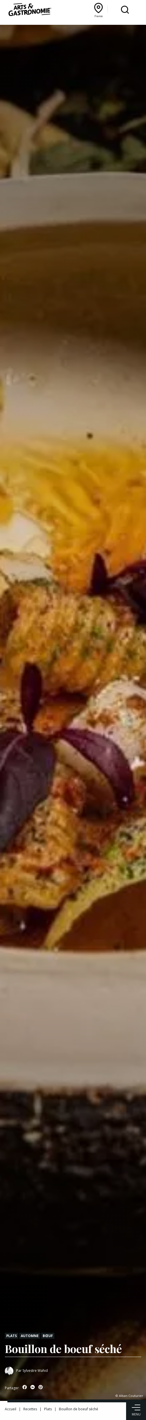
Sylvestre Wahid (35, 1370)
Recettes (30, 1409)
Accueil (10, 1409)
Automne (30, 1335)
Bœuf (48, 1335)
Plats (11, 1335)
